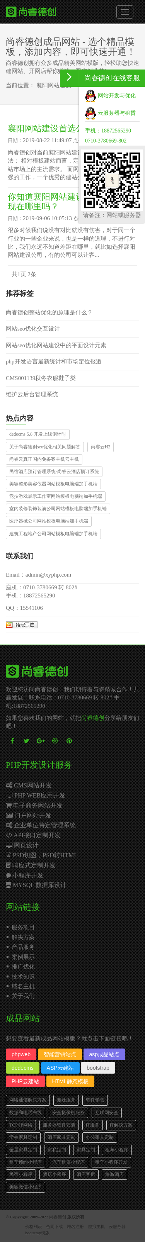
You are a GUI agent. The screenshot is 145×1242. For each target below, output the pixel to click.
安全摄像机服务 (68, 1112)
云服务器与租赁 (110, 113)
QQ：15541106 (24, 608)
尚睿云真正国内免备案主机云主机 (44, 459)
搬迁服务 (66, 1100)
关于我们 (23, 996)
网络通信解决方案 (27, 1100)
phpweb (21, 1054)
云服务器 (117, 1226)
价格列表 (33, 1226)
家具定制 (86, 1149)
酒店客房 (86, 1174)
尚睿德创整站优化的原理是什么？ (49, 312)
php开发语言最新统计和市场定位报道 (54, 361)
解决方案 (23, 937)
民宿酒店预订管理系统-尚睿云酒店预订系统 (54, 471)
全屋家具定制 (23, 1149)
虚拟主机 (96, 1226)
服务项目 (23, 927)
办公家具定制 (100, 1137)
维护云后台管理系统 (32, 394)
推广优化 (23, 967)
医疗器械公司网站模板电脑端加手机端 (48, 521)
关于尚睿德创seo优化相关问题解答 (44, 447)
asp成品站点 (104, 1054)
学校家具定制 (23, 1137)
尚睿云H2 (101, 447)
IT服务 (92, 1125)
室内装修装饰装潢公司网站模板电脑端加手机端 (58, 508)
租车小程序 (116, 1149)
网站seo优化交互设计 (33, 329)
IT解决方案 (121, 1125)
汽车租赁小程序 (68, 1162)
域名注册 (75, 1226)
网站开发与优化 (110, 95)
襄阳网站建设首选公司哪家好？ (67, 128)
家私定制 (57, 1149)
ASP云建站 (60, 1068)
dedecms (23, 1068)
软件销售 (95, 1100)
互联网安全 (106, 1112)
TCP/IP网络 (20, 1125)
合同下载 (54, 1226)
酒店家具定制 (61, 1137)
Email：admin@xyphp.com (38, 575)
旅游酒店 (114, 1174)
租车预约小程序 (25, 1162)
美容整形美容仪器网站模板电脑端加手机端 (53, 484)
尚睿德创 (92, 718)
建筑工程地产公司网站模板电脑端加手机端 (53, 533)
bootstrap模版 (37, 1232)
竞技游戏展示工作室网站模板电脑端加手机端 (55, 496)
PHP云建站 (25, 1081)
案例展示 (23, 957)
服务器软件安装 (59, 1125)
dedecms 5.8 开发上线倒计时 (37, 434)
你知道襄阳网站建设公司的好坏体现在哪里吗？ (71, 201)
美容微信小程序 (25, 1186)
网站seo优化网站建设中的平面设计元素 (56, 345)
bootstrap (98, 1068)
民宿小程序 (20, 1174)
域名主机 (23, 986)
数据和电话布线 (25, 1112)
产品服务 (23, 947)
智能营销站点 (60, 1054)
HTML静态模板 (70, 1081)
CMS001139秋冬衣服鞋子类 (41, 378)
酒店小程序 (54, 1174)
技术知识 (23, 977)
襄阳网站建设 (53, 85)
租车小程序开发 (111, 1162)
